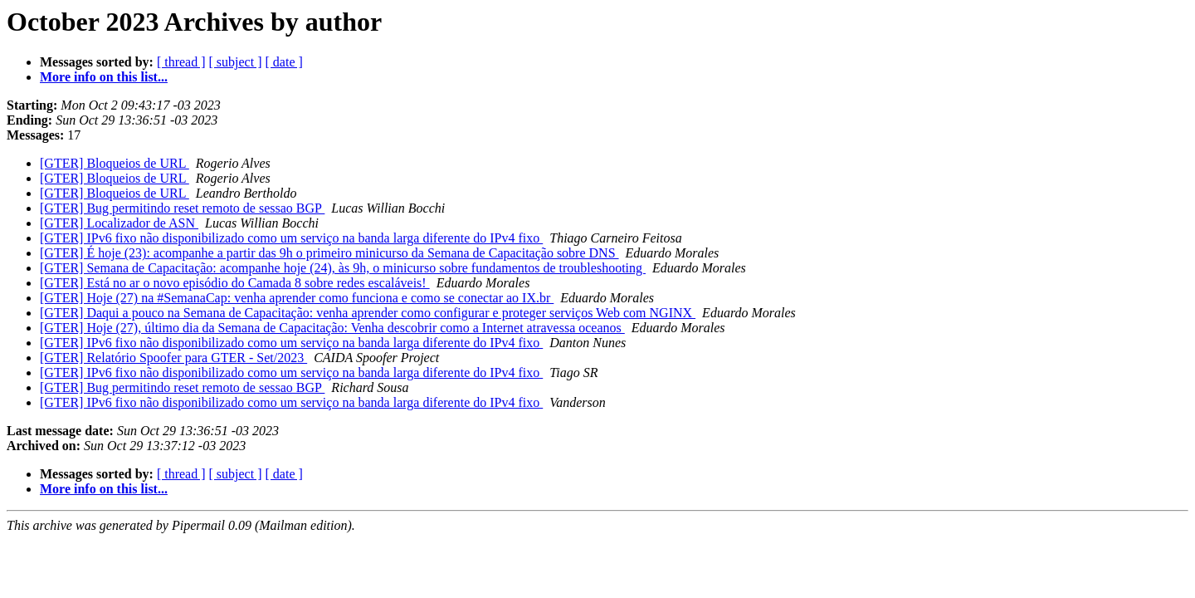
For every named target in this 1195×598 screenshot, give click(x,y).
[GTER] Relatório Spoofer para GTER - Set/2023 (173, 357)
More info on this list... (104, 77)
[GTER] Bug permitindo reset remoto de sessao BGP (182, 208)
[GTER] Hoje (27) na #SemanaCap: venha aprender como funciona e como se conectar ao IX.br (297, 298)
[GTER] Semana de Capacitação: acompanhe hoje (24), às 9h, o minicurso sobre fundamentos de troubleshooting (343, 268)
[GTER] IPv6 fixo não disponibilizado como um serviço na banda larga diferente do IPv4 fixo (291, 238)
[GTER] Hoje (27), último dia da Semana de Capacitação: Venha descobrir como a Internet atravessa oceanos (332, 328)
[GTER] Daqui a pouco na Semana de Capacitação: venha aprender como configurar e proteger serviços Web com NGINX (367, 313)
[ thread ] (181, 62)
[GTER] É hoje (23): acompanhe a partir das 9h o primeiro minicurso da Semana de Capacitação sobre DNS (329, 253)
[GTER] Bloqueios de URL (114, 163)
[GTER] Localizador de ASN (119, 223)
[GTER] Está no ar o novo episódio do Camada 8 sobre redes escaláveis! (235, 283)
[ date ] (284, 62)
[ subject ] (235, 62)
